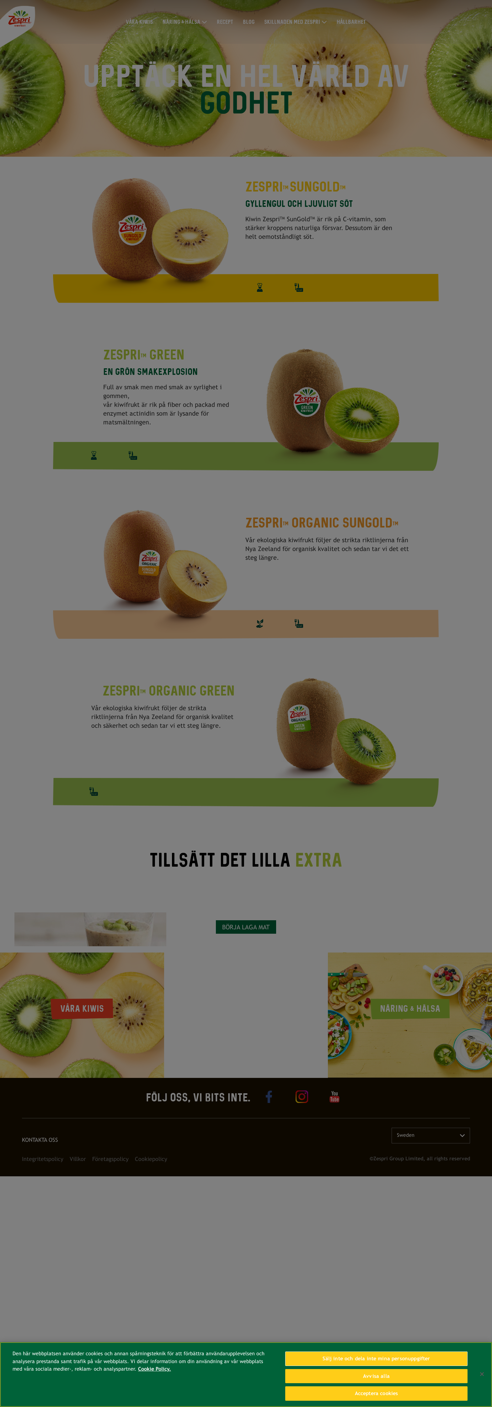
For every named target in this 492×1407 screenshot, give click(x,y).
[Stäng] (482, 1374)
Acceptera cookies (376, 1393)
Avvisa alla (376, 1376)
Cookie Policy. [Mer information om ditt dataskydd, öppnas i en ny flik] (154, 1369)
